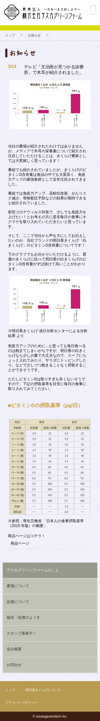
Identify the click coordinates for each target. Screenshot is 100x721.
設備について (18, 601)
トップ (10, 35)
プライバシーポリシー (21, 702)
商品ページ (20, 543)
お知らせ (34, 35)
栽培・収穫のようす (23, 617)
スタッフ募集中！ (22, 633)
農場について (18, 586)
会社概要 (14, 649)
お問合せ (14, 665)
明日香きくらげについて (43, 690)
